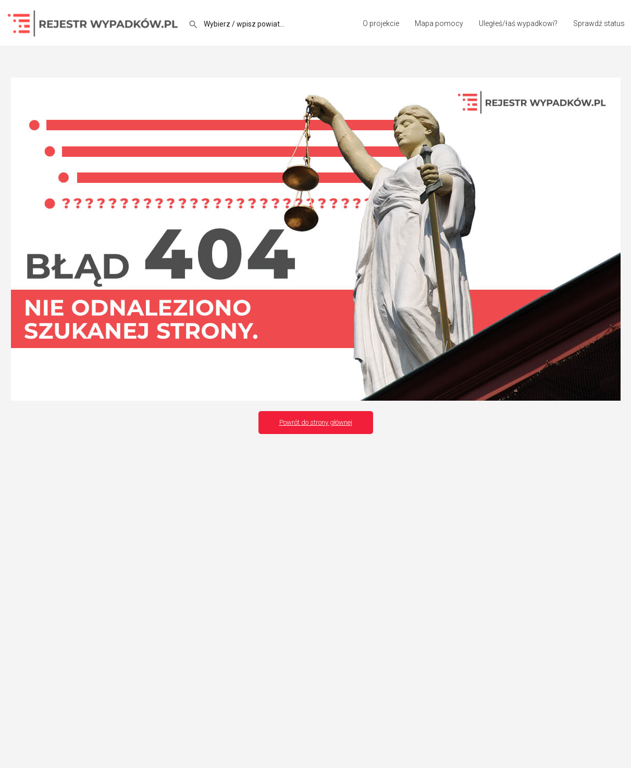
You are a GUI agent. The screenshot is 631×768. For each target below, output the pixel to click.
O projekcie (381, 23)
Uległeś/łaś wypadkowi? (518, 23)
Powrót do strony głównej (315, 422)
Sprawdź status (599, 23)
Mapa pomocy (439, 23)
